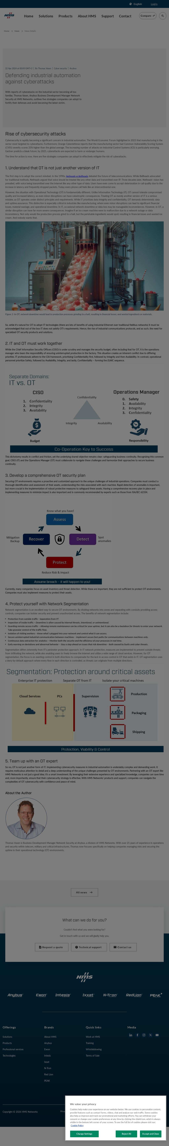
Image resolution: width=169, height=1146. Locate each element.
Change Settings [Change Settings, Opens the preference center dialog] (84, 1133)
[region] (115, 1118)
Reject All (126, 1133)
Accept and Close (150, 1133)
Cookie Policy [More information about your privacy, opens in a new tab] (77, 1125)
